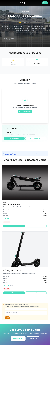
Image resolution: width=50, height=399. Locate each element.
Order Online (14, 226)
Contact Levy (33, 338)
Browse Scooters (18, 338)
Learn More (36, 226)
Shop (44, 2)
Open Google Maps (25, 111)
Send (7, 317)
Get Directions (14, 138)
